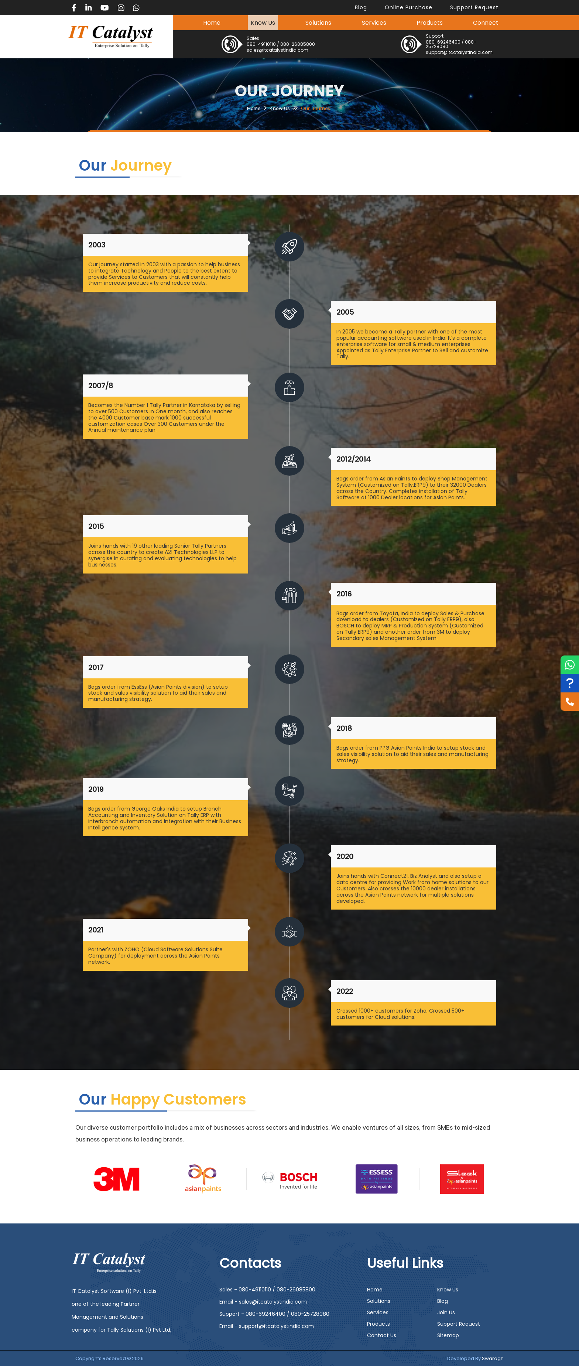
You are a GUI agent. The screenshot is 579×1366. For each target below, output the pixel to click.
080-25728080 (310, 1314)
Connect (486, 22)
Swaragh (493, 1358)
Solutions (318, 22)
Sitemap (448, 1335)
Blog (442, 1301)
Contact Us (381, 1335)
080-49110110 (261, 44)
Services (374, 22)
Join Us (446, 1312)
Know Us (263, 22)
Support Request (458, 1324)
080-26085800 (297, 44)
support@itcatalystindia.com (459, 52)
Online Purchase (408, 7)
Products (430, 22)
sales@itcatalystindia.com (277, 50)
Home (211, 22)
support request (474, 7)
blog (361, 7)
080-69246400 (443, 42)
